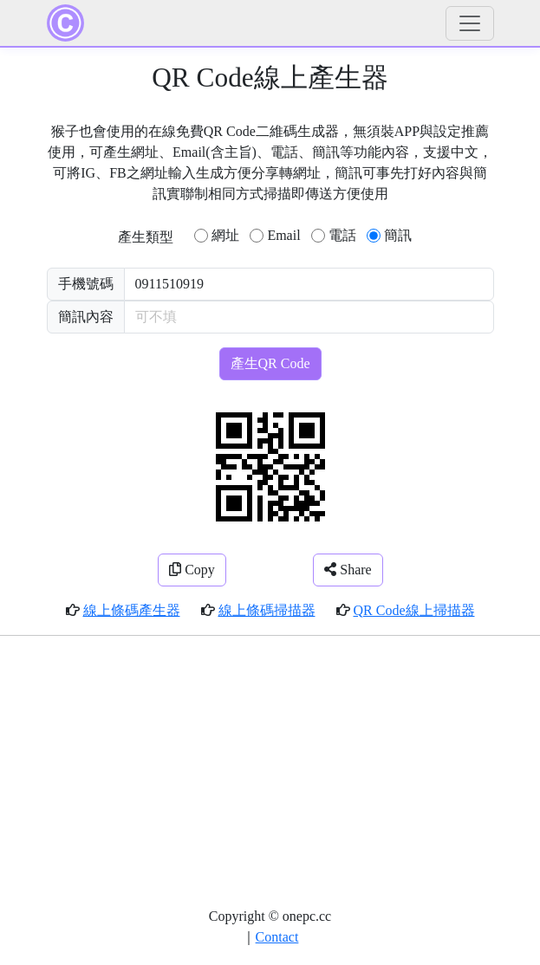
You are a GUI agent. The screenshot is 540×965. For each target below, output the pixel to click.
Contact (277, 936)
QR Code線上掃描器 (414, 610)
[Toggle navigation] (470, 23)
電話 (342, 235)
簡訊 (398, 235)
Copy (192, 569)
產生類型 (145, 237)
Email (283, 235)
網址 (225, 235)
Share (347, 569)
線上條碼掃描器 (267, 610)
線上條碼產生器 (131, 610)
